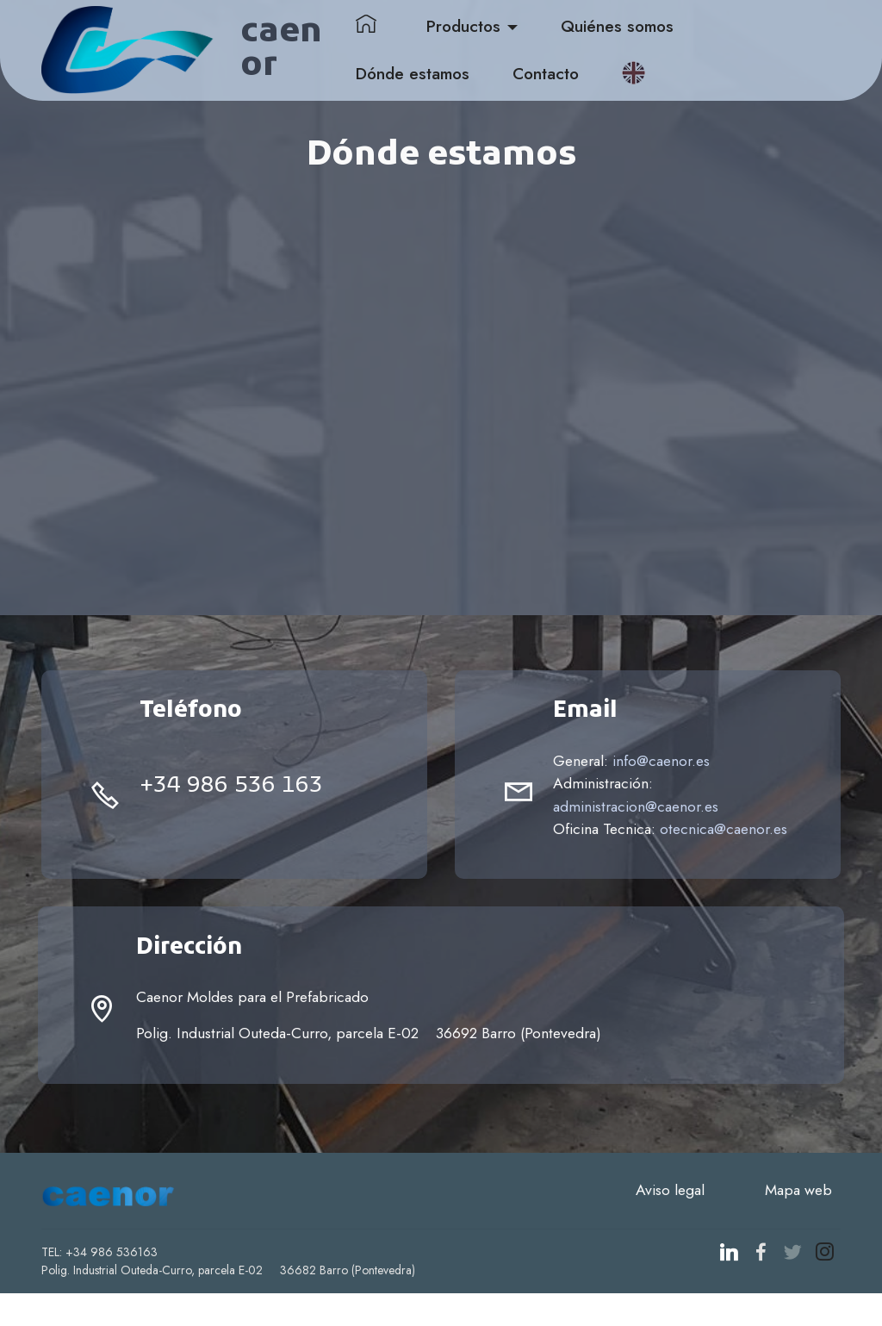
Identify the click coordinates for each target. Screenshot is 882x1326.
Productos (502, 29)
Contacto (584, 76)
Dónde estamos (451, 76)
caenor (313, 52)
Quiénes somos (655, 29)
